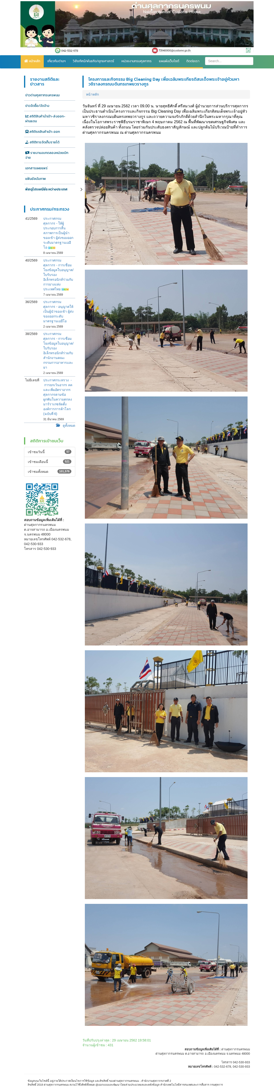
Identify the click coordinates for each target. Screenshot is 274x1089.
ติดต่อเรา (192, 61)
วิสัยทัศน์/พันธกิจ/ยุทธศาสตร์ (93, 61)
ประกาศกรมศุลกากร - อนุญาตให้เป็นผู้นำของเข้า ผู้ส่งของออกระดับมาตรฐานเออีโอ (58, 311)
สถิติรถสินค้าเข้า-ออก (42, 131)
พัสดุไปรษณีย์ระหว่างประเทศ (46, 189)
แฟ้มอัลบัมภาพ (35, 178)
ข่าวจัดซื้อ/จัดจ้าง (37, 105)
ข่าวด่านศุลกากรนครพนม (42, 95)
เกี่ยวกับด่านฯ (56, 61)
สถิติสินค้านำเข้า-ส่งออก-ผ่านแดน (45, 119)
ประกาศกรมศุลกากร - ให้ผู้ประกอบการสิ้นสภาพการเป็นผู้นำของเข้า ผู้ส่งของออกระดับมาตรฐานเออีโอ (58, 233)
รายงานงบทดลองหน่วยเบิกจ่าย (46, 155)
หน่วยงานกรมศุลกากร (136, 61)
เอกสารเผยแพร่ (36, 168)
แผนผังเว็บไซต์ (169, 61)
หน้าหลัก (32, 61)
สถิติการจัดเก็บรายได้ (42, 142)
